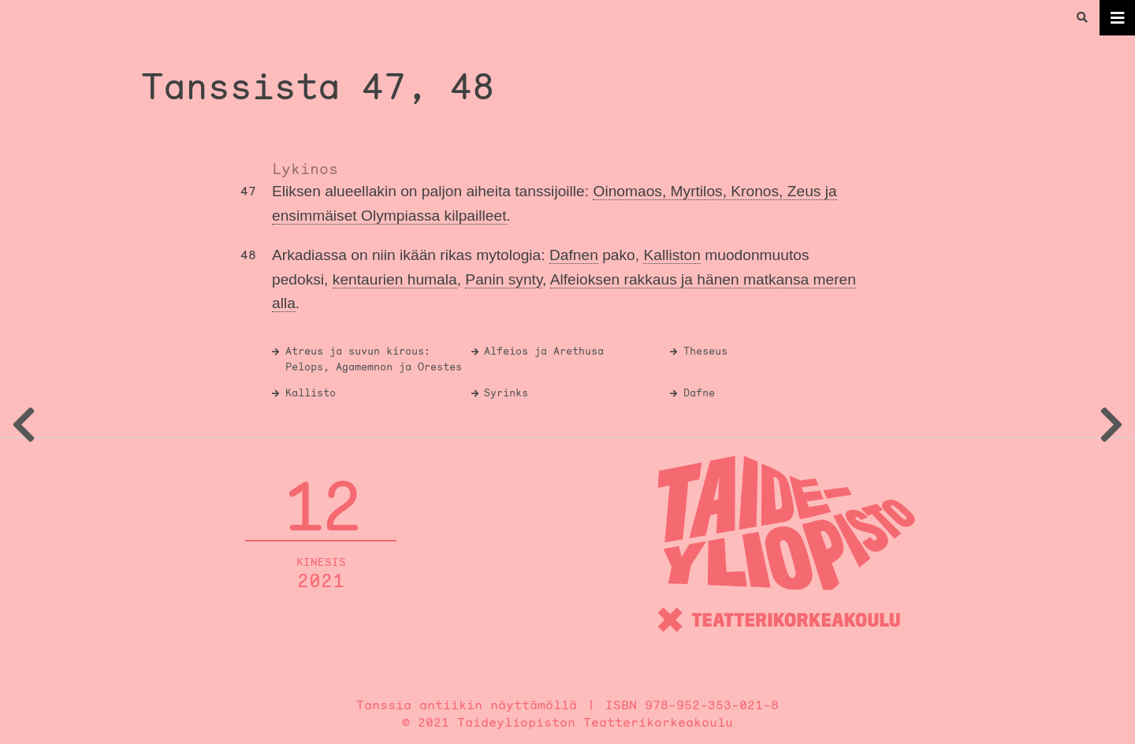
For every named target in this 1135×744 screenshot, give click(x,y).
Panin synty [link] (503, 279)
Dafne (699, 393)
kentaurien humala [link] (395, 279)
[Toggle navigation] (1117, 17)
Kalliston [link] (672, 255)
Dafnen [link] (573, 255)
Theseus (705, 351)
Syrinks (506, 393)
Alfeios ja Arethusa (544, 351)
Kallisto (310, 393)
